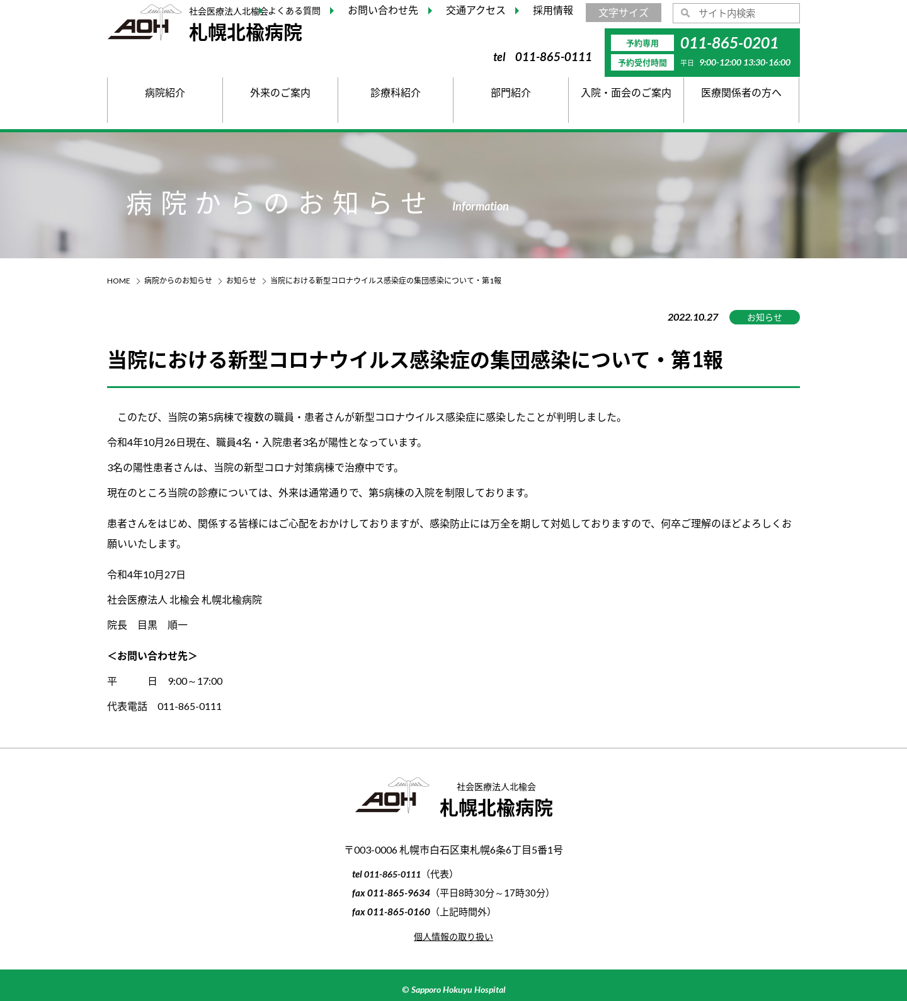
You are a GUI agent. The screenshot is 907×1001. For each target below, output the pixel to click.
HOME (118, 280)
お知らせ (241, 280)
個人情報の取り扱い (453, 936)
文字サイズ (623, 12)
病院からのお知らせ (178, 280)
